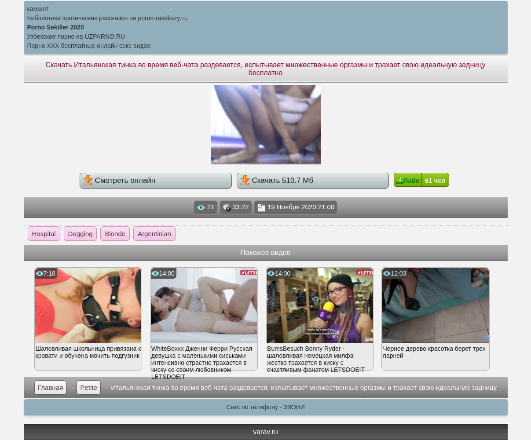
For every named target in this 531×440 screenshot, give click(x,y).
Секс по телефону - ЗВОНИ (265, 407)
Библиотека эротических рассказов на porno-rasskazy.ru (107, 18)
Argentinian (154, 233)
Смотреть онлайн (119, 180)
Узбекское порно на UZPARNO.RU (76, 36)
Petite (88, 387)
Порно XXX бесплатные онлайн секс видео (89, 45)
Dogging (80, 233)
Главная (50, 387)
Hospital (44, 233)
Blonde (115, 233)
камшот (38, 8)
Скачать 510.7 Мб (276, 180)
